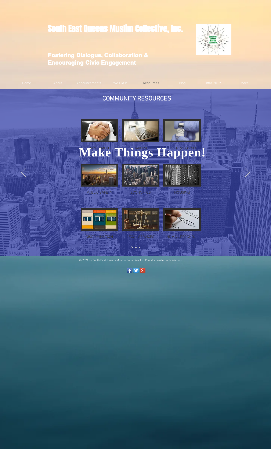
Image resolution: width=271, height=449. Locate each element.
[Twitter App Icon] (136, 270)
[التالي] (247, 172)
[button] (99, 139)
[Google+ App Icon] (142, 270)
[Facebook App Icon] (129, 270)
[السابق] (23, 172)
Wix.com (177, 260)
